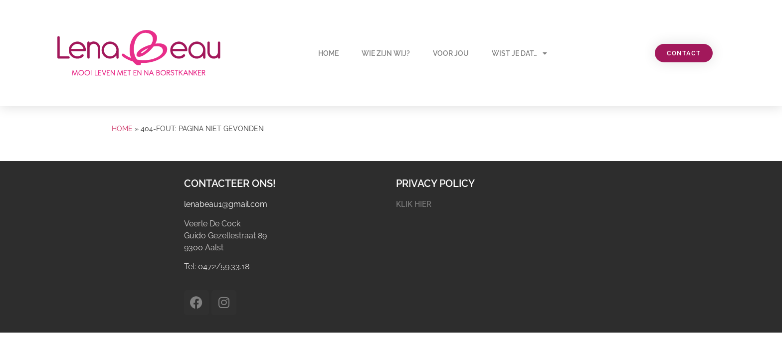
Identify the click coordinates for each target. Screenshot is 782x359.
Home (328, 53)
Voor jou (451, 53)
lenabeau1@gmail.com (225, 204)
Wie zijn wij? (386, 53)
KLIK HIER (413, 204)
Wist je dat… (519, 53)
